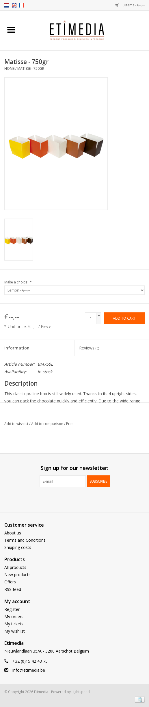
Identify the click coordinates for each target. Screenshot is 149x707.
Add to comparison (47, 423)
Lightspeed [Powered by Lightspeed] (81, 691)
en (14, 5)
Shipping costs (17, 547)
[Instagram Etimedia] (79, 498)
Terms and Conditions (25, 540)
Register (12, 609)
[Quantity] (90, 318)
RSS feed (12, 589)
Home (9, 68)
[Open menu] (11, 29)
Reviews (89, 348)
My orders (13, 616)
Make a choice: (17, 282)
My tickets (13, 624)
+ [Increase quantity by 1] (99, 315)
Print (70, 423)
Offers (10, 582)
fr (21, 5)
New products (17, 574)
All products (15, 567)
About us (12, 533)
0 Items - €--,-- (130, 5)
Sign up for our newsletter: (74, 468)
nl (6, 5)
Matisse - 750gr (30, 68)
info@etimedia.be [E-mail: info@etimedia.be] (28, 670)
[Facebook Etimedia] (69, 498)
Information (16, 348)
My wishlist (14, 631)
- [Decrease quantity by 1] (98, 320)
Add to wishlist (16, 423)
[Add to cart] (124, 318)
